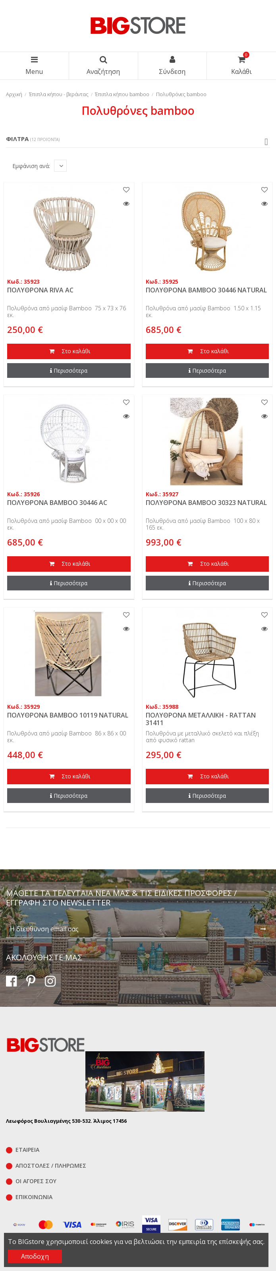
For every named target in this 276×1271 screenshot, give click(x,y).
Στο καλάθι (68, 351)
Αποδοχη (35, 1256)
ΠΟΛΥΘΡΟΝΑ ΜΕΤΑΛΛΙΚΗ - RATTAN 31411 (201, 719)
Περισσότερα (68, 370)
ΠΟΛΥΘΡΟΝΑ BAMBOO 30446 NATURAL (206, 290)
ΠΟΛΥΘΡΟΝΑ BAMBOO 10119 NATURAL (67, 715)
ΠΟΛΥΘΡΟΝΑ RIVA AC (40, 290)
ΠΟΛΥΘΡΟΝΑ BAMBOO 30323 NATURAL (206, 502)
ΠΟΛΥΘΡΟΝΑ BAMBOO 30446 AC (57, 502)
